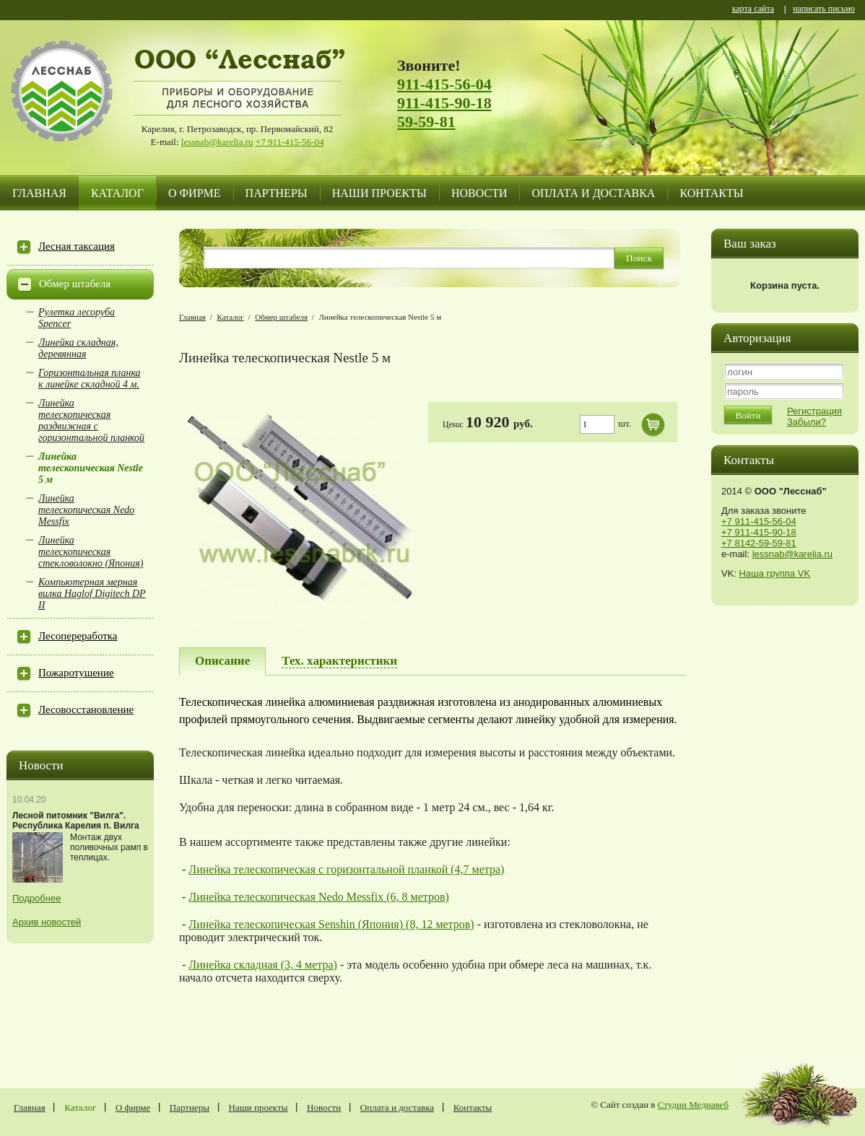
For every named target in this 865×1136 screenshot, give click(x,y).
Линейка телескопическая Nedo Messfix (86, 510)
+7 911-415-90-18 (758, 532)
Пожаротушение (76, 672)
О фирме (194, 193)
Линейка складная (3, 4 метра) (262, 964)
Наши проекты (379, 193)
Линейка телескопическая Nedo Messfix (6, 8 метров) (318, 897)
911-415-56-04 (444, 84)
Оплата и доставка (593, 193)
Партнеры (276, 193)
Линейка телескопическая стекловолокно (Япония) (90, 552)
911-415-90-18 (444, 103)
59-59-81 (426, 122)
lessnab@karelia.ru (217, 141)
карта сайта (753, 10)
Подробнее (36, 898)
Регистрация (814, 411)
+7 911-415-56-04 (290, 141)
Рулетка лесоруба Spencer (76, 318)
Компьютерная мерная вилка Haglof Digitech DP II (92, 594)
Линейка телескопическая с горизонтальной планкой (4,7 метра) (346, 869)
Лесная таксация (76, 246)
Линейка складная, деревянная (78, 348)
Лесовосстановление (86, 709)
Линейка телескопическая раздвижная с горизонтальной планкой (91, 420)
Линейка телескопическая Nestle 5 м (90, 468)
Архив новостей (46, 922)
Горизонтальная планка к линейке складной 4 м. (89, 378)
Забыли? (806, 421)
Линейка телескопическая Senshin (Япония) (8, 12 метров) (331, 924)
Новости (479, 193)
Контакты (711, 193)
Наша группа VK (774, 573)
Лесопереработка (77, 636)
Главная (39, 193)
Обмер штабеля (74, 283)
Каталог (117, 193)
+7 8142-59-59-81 (758, 543)
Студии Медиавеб (693, 1104)
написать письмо (824, 10)
